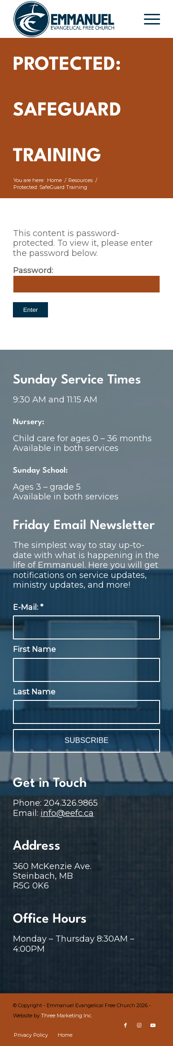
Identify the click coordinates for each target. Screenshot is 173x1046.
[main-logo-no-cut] (72, 18)
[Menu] (147, 18)
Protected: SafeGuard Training (67, 110)
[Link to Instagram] (139, 1025)
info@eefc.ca (67, 813)
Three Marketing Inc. (66, 1015)
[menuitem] (147, 18)
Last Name (34, 691)
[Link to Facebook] (125, 1025)
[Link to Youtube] (153, 1025)
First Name (34, 649)
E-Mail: (28, 607)
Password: (86, 279)
